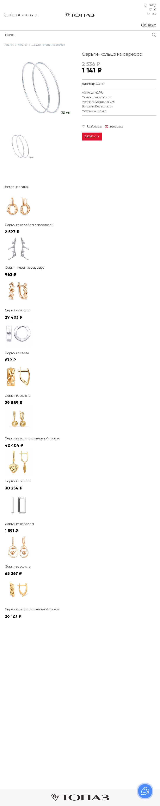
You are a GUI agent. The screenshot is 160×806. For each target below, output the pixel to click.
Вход (152, 5)
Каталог (22, 44)
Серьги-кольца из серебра (48, 44)
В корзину (91, 136)
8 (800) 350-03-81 (23, 15)
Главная (8, 44)
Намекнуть (116, 126)
